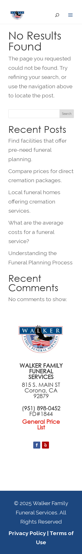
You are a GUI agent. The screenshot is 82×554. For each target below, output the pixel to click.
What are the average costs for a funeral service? (35, 231)
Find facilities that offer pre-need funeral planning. (37, 149)
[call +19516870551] (41, 408)
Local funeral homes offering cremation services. (34, 201)
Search (67, 113)
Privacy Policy (27, 533)
